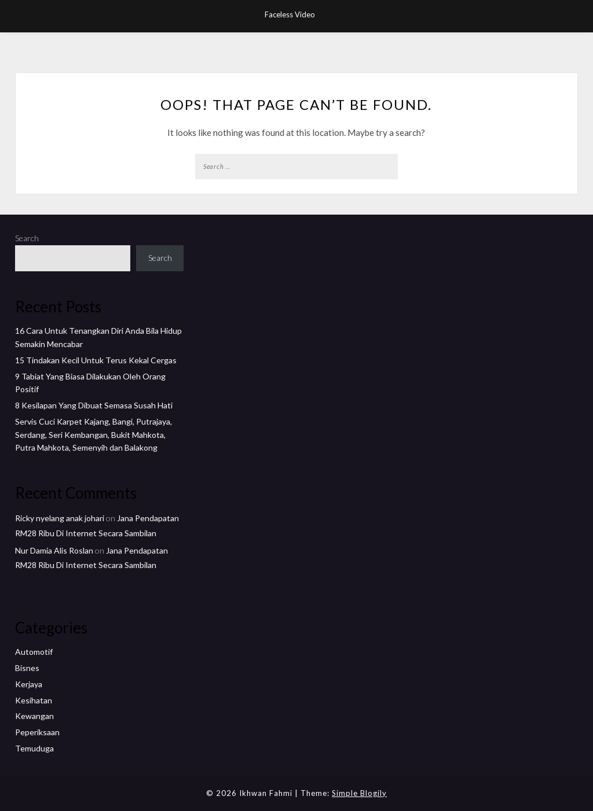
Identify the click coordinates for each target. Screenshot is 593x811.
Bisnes (27, 668)
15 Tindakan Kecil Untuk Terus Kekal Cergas (96, 360)
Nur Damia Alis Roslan (54, 550)
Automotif (34, 652)
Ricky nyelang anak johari (59, 518)
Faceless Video (290, 14)
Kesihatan (33, 700)
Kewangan (34, 716)
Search (27, 238)
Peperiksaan (37, 732)
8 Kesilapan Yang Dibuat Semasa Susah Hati (94, 405)
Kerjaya (28, 684)
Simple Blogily (359, 793)
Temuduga (34, 748)
